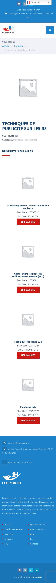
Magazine (8, 534)
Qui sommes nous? (38, 524)
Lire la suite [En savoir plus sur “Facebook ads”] (28, 421)
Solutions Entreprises (13, 529)
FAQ (6, 544)
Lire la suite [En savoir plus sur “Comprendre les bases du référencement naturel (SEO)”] (28, 290)
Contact (34, 544)
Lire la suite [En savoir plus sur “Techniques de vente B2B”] (28, 355)
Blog (32, 534)
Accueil (7, 524)
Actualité (8, 539)
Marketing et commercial (25, 140)
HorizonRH (36, 577)
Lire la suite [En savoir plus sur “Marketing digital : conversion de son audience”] (28, 222)
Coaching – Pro (37, 529)
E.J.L (32, 539)
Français (33, 2)
